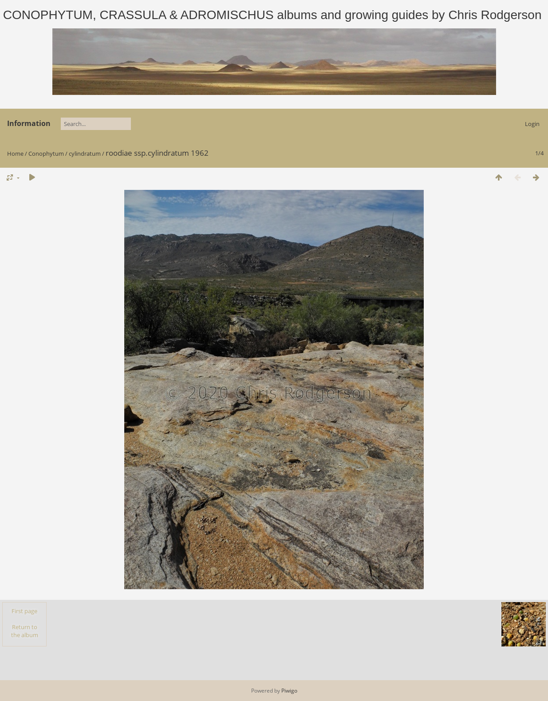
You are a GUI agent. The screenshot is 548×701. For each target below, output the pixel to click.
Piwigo (289, 690)
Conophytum (46, 154)
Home (15, 154)
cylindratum (85, 154)
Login (532, 124)
